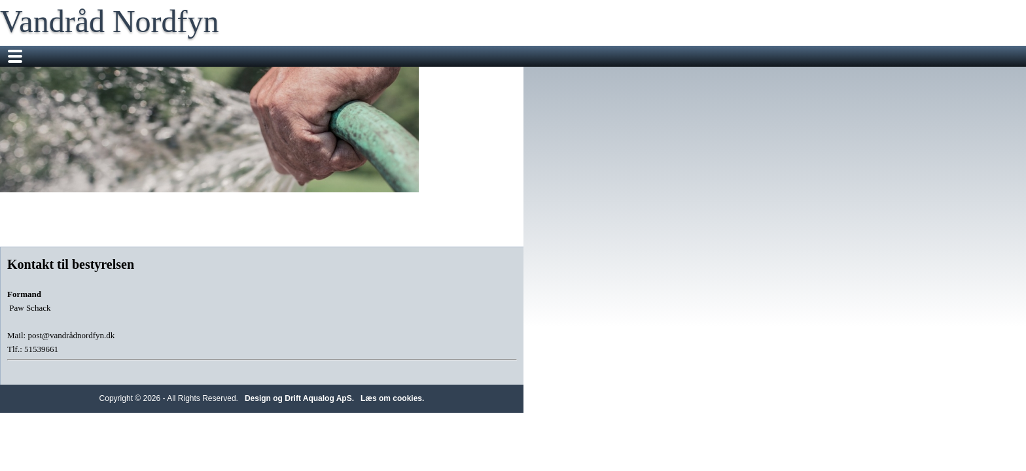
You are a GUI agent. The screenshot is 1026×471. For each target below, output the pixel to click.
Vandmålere (683, 56)
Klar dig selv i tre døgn (241, 77)
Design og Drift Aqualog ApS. (550, 435)
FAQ (805, 56)
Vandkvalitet (752, 56)
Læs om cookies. (643, 435)
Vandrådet (271, 56)
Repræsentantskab (426, 56)
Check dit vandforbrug (529, 56)
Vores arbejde (339, 56)
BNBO (319, 77)
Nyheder (213, 56)
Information (616, 56)
